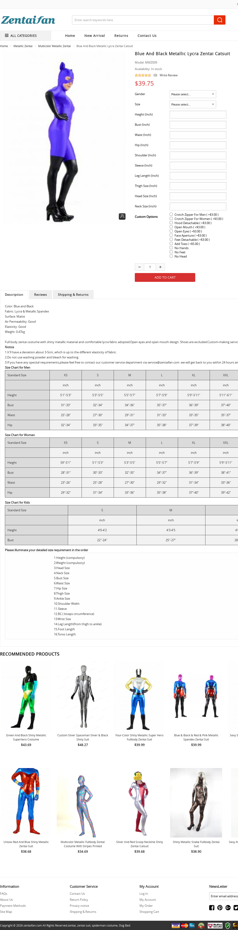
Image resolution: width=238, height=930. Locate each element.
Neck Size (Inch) (145, 206)
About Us (6, 900)
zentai (72, 925)
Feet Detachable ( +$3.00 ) (192, 239)
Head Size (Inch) (146, 196)
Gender (140, 94)
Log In (143, 893)
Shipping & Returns (73, 295)
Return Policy (79, 900)
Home (70, 35)
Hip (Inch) (141, 145)
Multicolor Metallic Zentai (54, 46)
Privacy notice (79, 906)
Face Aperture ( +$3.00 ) (191, 235)
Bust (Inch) (142, 124)
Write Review (169, 75)
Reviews (40, 295)
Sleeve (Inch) (143, 165)
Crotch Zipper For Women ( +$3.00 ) (199, 219)
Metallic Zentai (23, 46)
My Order (146, 906)
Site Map (6, 912)
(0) (155, 75)
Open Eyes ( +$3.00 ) (188, 231)
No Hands (181, 248)
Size (137, 104)
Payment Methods (13, 906)
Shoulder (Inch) (145, 155)
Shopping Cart (149, 912)
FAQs (3, 893)
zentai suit (83, 925)
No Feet (180, 252)
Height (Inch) (144, 114)
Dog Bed (124, 925)
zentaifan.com (32, 925)
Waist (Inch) (143, 135)
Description (14, 295)
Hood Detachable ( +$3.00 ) (193, 223)
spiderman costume (105, 925)
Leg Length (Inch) (147, 175)
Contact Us (77, 893)
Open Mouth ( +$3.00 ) (190, 227)
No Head (181, 256)
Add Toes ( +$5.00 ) (187, 244)
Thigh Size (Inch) (146, 186)
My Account (147, 900)
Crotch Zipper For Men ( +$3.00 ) (196, 214)
